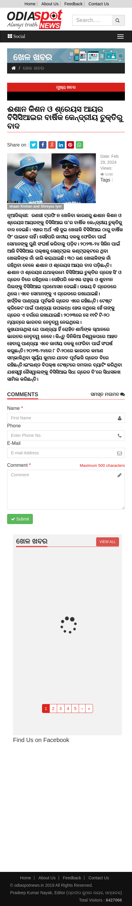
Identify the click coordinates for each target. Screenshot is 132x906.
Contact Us (98, 3)
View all (107, 542)
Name (15, 408)
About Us (50, 3)
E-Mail (13, 443)
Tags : (106, 179)
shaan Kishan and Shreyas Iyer (35, 206)
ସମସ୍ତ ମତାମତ (108, 394)
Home (30, 3)
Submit (20, 519)
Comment (19, 465)
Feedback (74, 3)
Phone (14, 425)
